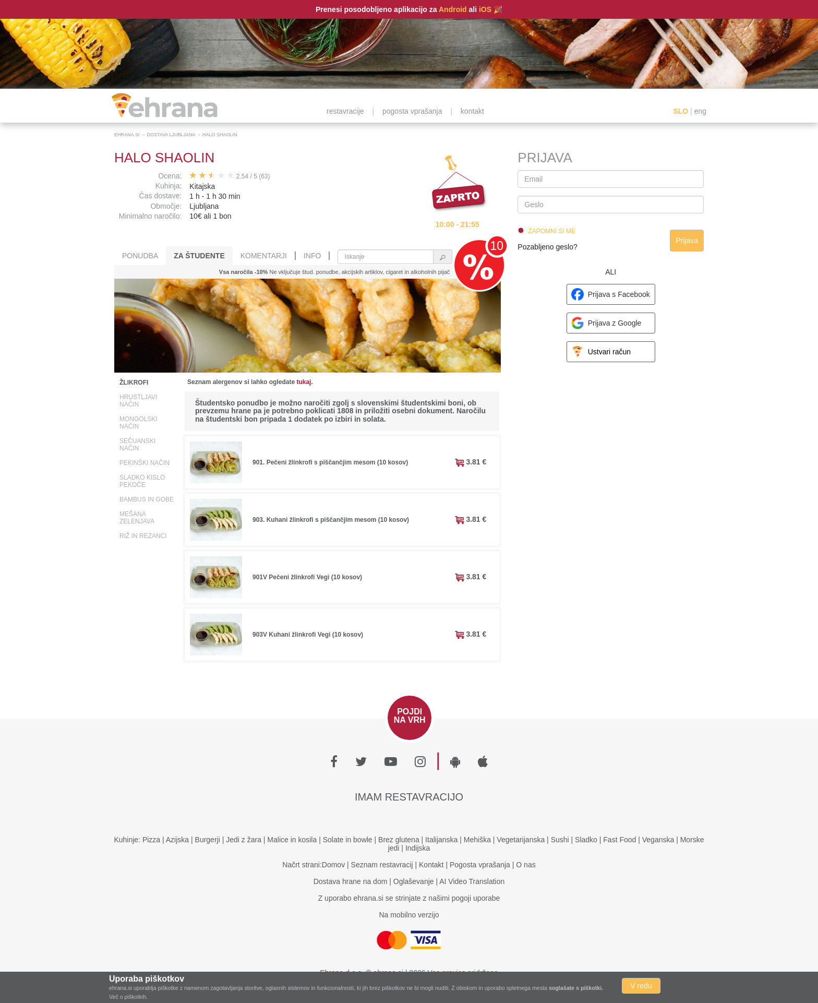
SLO (680, 111)
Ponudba (140, 256)
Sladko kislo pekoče (142, 481)
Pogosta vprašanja (480, 865)
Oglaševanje (413, 881)
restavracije (345, 111)
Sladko (586, 839)
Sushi (560, 839)
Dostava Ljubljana (171, 134)
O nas (525, 865)
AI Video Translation (471, 881)
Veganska (658, 839)
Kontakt (431, 865)
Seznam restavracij (382, 865)
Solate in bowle (347, 839)
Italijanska (441, 839)
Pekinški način (144, 463)
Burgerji (207, 839)
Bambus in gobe (146, 499)
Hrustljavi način (138, 400)
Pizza (151, 839)
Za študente (199, 256)
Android (453, 9)
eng (700, 111)
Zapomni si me (551, 231)
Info (312, 256)
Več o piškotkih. (128, 997)
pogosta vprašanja (412, 111)
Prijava (687, 240)
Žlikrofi (133, 382)
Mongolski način (138, 422)
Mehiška (477, 839)
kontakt (472, 111)
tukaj (303, 382)
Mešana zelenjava (136, 517)
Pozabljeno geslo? (547, 247)
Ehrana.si (127, 134)
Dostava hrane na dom (351, 881)
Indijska (417, 848)
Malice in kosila (292, 839)
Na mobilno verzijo (409, 915)
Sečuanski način (137, 444)
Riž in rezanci (143, 536)
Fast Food (619, 839)
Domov (333, 865)
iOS (485, 9)
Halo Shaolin (219, 134)
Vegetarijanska (521, 839)
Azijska (177, 839)
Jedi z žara (243, 839)
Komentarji (263, 256)
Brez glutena (398, 839)
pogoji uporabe (476, 898)
